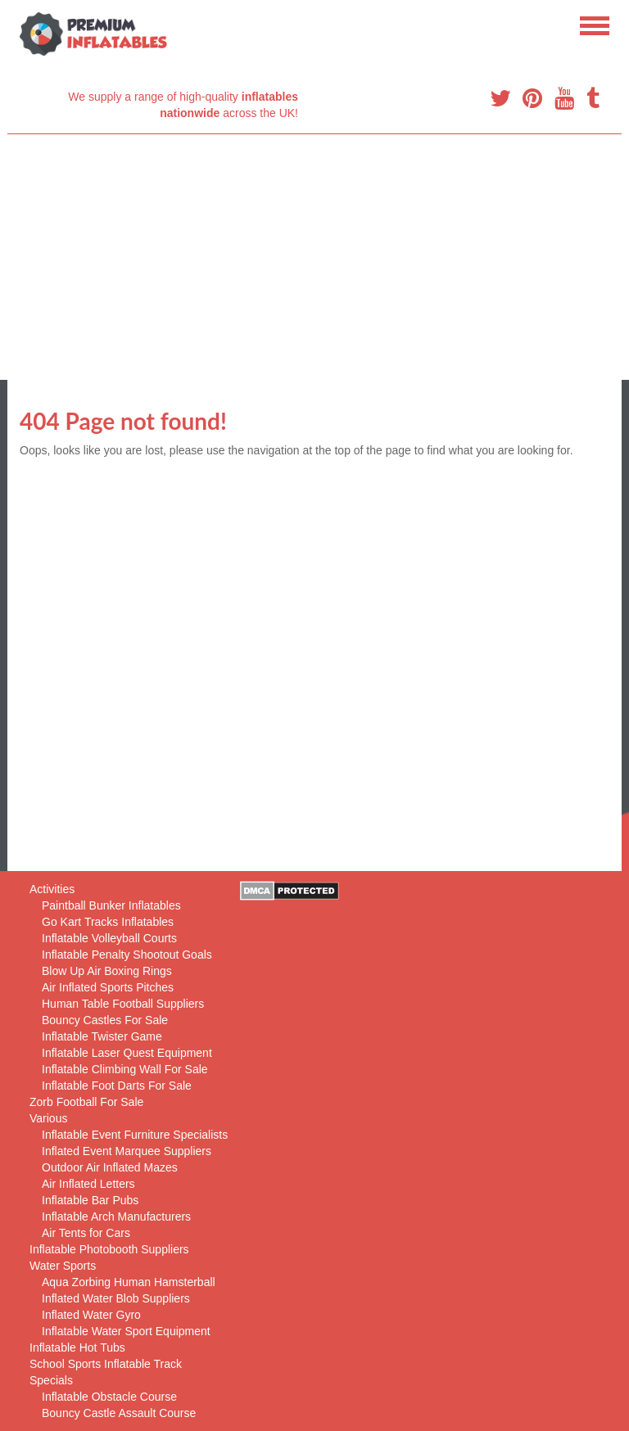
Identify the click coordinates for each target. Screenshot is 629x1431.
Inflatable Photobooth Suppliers (109, 1249)
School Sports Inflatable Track (105, 1363)
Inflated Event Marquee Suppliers (126, 1151)
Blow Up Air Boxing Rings (107, 970)
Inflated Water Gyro (91, 1314)
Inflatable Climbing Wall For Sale (125, 1069)
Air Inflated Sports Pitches (108, 987)
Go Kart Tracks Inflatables (108, 921)
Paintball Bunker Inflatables (111, 905)
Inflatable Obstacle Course (109, 1396)
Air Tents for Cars (86, 1232)
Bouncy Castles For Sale (105, 1020)
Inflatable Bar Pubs (90, 1200)
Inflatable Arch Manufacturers (116, 1216)
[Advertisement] (314, 257)
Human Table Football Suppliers (123, 1003)
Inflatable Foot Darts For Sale (117, 1085)
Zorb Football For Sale (86, 1101)
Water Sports (62, 1265)
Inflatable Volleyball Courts (109, 938)
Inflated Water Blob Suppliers (116, 1298)
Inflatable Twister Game (102, 1036)
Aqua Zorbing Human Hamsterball (128, 1282)
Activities (52, 889)
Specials (51, 1380)
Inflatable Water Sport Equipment (126, 1331)
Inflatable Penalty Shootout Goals (127, 954)
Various (48, 1118)
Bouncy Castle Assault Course (119, 1413)
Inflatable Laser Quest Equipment (127, 1052)
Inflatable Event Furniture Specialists (135, 1134)
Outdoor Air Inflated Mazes (110, 1167)
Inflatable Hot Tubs (77, 1347)
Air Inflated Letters (88, 1183)
